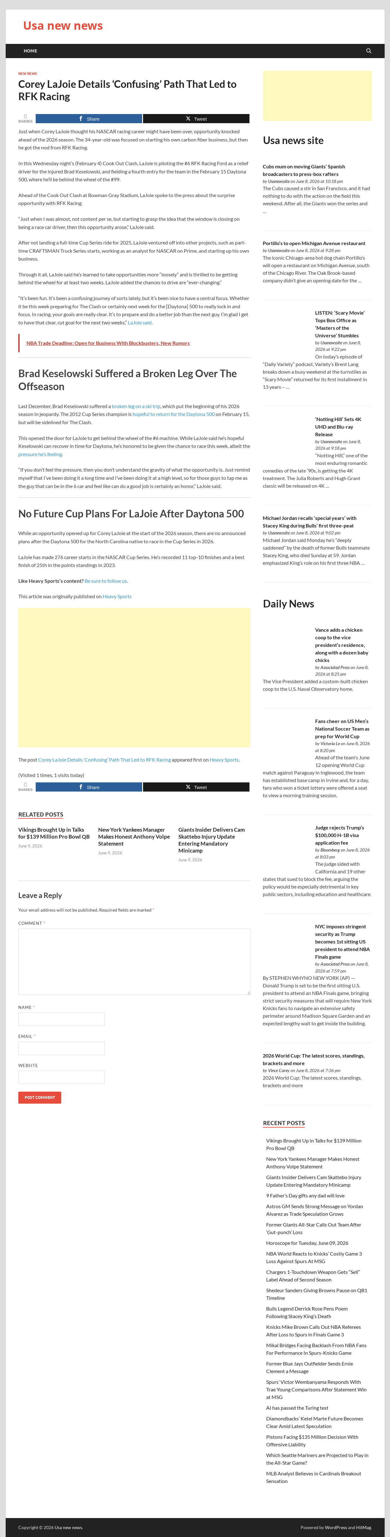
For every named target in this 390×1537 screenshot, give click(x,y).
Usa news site (293, 140)
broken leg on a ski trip (136, 406)
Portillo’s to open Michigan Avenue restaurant (314, 243)
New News (27, 73)
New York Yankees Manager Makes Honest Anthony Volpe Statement (134, 836)
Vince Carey (279, 1070)
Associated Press (335, 667)
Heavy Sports (117, 596)
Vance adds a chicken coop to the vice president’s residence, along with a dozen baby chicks (342, 645)
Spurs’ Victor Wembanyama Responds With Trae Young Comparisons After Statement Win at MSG (316, 1389)
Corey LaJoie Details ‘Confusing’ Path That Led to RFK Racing (104, 759)
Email (27, 1036)
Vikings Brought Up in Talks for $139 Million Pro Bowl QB (54, 833)
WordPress (336, 1527)
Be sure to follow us (106, 581)
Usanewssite (279, 181)
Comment (31, 923)
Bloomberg (330, 850)
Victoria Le (330, 743)
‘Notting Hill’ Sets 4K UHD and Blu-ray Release (338, 426)
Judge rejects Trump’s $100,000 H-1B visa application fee (339, 835)
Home (30, 50)
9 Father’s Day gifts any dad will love (305, 1195)
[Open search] (369, 51)
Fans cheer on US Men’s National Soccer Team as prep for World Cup (342, 728)
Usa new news (63, 25)
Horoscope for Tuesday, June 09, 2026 (307, 1243)
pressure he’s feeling (40, 454)
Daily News (288, 603)
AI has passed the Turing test (297, 1408)
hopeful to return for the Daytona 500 (174, 414)
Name (26, 1007)
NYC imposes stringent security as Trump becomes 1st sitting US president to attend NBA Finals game (342, 941)
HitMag (363, 1527)
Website (28, 1065)
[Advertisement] (134, 677)
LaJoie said (140, 322)
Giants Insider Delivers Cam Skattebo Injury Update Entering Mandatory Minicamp (211, 840)
